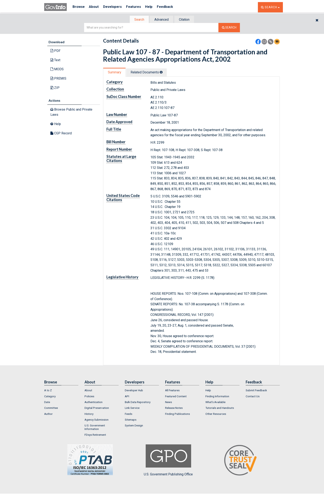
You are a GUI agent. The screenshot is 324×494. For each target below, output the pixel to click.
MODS (57, 70)
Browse (79, 7)
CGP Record (61, 133)
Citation (185, 20)
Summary (115, 73)
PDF (55, 51)
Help (155, 7)
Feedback (172, 7)
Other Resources (215, 414)
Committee (51, 408)
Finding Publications (177, 414)
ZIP (55, 88)
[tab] (137, 19)
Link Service (132, 408)
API (127, 396)
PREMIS (58, 79)
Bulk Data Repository (137, 402)
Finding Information (217, 396)
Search (137, 20)
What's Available (215, 402)
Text (55, 60)
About (95, 7)
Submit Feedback (256, 391)
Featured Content (176, 396)
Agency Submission (96, 420)
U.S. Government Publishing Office (168, 461)
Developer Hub (134, 391)
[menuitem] (61, 391)
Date (47, 402)
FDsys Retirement (95, 435)
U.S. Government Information (95, 427)
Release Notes (174, 408)
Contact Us (253, 396)
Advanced (161, 20)
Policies (89, 396)
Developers (116, 7)
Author (48, 414)
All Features (172, 391)
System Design (134, 426)
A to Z (48, 391)
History (89, 414)
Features (138, 7)
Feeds (128, 414)
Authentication (93, 402)
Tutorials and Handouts (219, 408)
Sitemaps (130, 420)
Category (50, 396)
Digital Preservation (97, 408)
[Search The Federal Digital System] (229, 28)
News (168, 402)
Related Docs (149, 73)
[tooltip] (163, 72)
